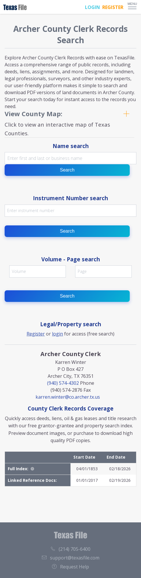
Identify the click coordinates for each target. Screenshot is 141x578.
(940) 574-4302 (63, 383)
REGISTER (112, 7)
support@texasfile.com (70, 558)
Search (67, 169)
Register (36, 334)
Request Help (70, 567)
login (57, 334)
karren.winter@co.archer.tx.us (68, 397)
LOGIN (92, 7)
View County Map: (33, 113)
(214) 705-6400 (70, 549)
